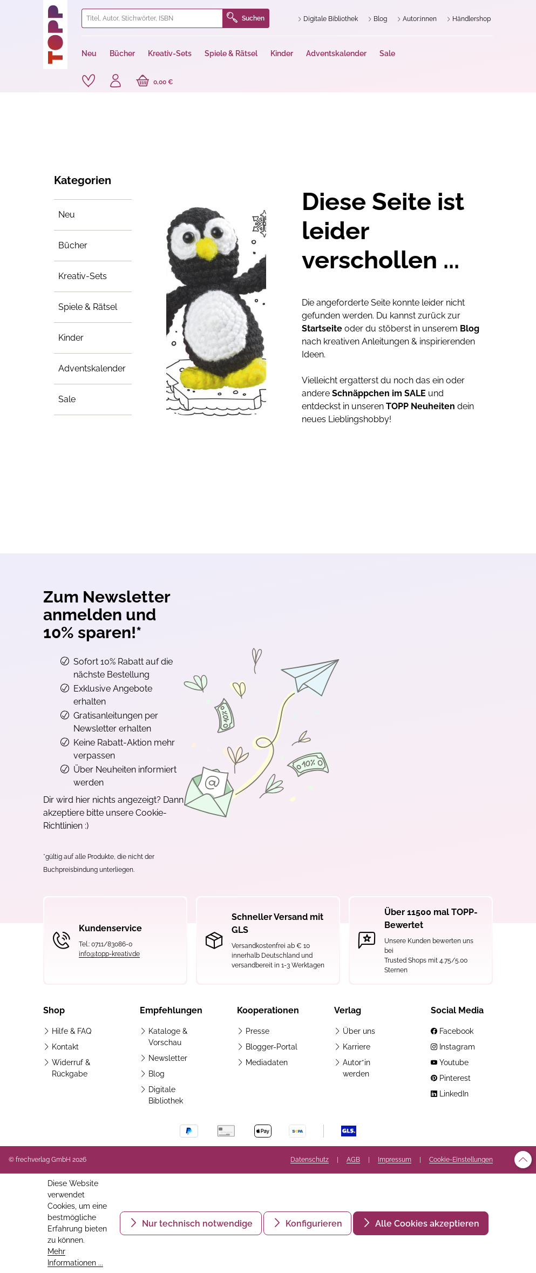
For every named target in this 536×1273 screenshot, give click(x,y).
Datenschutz (309, 1159)
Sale (67, 399)
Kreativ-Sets (82, 276)
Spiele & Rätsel (87, 307)
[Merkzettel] (89, 81)
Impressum (394, 1159)
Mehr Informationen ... (75, 1257)
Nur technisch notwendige (196, 1223)
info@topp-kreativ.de (109, 954)
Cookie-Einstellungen (461, 1159)
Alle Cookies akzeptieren (426, 1223)
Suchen (245, 18)
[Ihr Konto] (115, 82)
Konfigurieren (312, 1223)
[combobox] (152, 18)
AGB (353, 1159)
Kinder (71, 338)
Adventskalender (92, 368)
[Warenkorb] (154, 82)
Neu (66, 214)
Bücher (72, 245)
